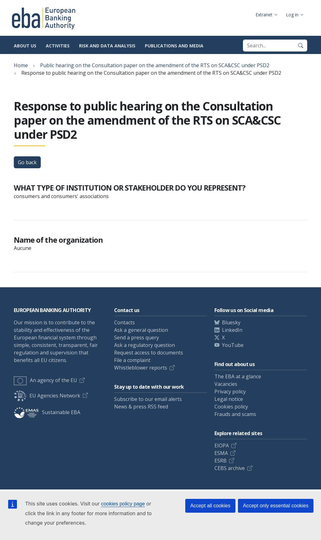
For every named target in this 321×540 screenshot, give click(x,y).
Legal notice (228, 399)
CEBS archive (229, 468)
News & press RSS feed (141, 406)
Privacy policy (230, 391)
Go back (27, 162)
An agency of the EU (45, 380)
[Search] (300, 45)
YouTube (233, 345)
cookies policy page (123, 503)
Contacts (124, 322)
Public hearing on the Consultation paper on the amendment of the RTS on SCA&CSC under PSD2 (154, 65)
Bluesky (231, 322)
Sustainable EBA (47, 412)
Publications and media (174, 46)
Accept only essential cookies (275, 505)
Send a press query (136, 337)
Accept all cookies (210, 505)
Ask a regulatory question (144, 345)
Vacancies (225, 384)
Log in (292, 15)
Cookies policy (231, 406)
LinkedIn (232, 330)
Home (21, 65)
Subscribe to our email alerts (148, 399)
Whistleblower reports (140, 367)
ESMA (221, 453)
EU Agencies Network (47, 395)
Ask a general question (141, 330)
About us (25, 46)
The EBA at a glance (237, 376)
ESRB (220, 460)
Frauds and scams (235, 414)
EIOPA (221, 445)
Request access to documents (148, 352)
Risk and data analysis (107, 46)
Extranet (263, 15)
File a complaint (132, 360)
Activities (58, 46)
